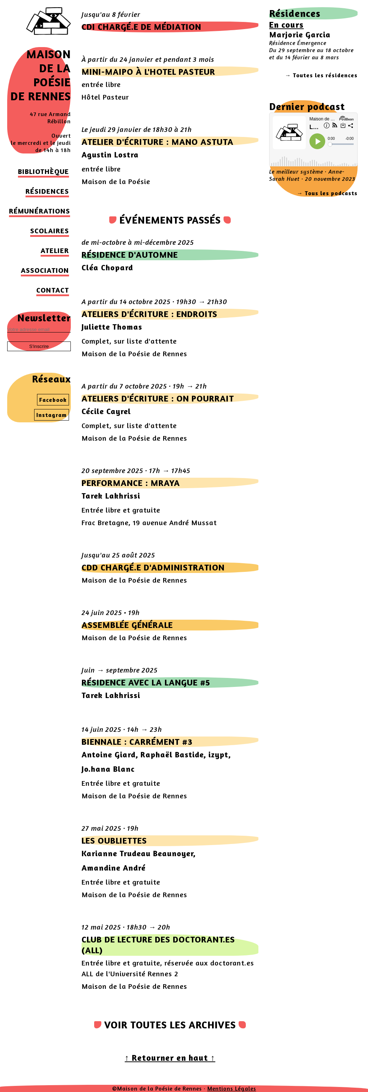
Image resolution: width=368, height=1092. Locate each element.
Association (45, 270)
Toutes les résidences (325, 75)
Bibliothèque (43, 171)
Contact (52, 289)
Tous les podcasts (331, 193)
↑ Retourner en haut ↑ (170, 1057)
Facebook (53, 399)
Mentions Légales (231, 1088)
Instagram (51, 414)
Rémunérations (39, 210)
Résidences (47, 191)
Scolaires (49, 230)
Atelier (55, 250)
